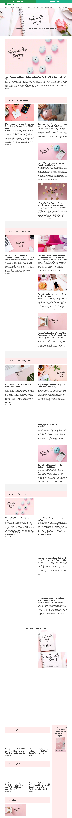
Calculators (64, 7)
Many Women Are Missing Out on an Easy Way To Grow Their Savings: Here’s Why (35, 78)
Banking (6, 7)
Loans (33, 7)
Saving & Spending (49, 7)
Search (54, 4)
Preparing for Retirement (19, 730)
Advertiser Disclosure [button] (64, 9)
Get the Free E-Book (60, 750)
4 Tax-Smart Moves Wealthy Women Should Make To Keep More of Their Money (19, 126)
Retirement (40, 7)
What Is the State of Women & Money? (17, 519)
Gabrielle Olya (8, 144)
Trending (58, 7)
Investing (23, 7)
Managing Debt (15, 764)
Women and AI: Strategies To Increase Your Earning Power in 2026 (19, 256)
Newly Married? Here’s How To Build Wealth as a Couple (19, 385)
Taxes (29, 7)
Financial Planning (15, 7)
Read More (7, 88)
